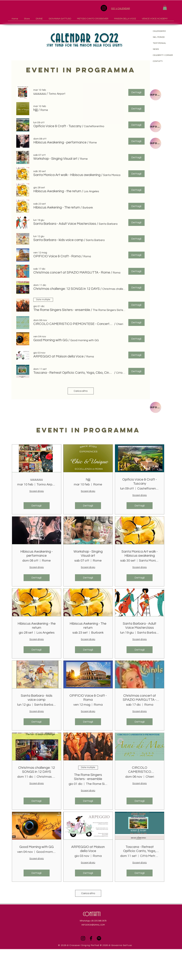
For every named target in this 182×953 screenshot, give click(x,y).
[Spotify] (99, 938)
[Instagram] (104, 8)
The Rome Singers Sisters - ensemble (88, 777)
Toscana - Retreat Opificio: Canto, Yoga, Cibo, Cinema (139, 849)
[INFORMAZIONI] (155, 94)
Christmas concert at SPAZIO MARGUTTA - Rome (139, 698)
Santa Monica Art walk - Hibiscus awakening (139, 553)
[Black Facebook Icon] (91, 938)
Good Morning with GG (36, 847)
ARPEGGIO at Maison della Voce (88, 849)
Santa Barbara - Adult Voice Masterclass (139, 625)
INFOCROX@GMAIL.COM (93, 925)
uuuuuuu (36, 479)
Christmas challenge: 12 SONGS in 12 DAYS (36, 769)
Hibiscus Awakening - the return (37, 625)
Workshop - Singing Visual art (88, 553)
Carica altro (81, 391)
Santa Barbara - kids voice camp (36, 697)
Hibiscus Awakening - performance (36, 553)
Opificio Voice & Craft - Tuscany (139, 481)
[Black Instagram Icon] (83, 938)
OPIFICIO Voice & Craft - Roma (88, 697)
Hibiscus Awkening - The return (88, 625)
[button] (165, 7)
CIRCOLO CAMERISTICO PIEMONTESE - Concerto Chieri (139, 770)
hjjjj (88, 479)
